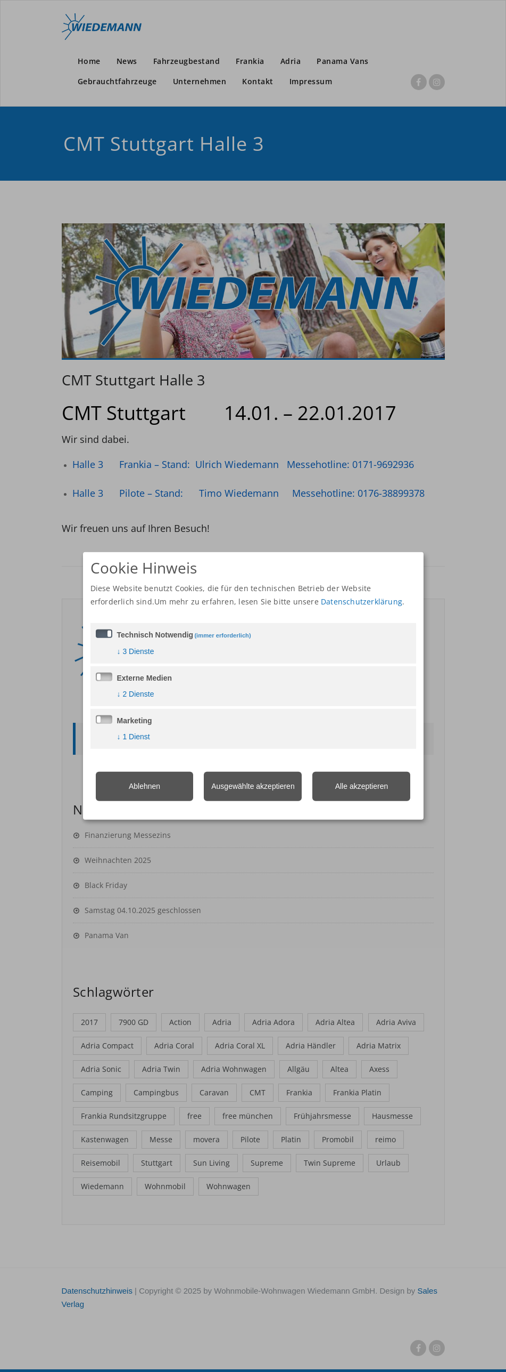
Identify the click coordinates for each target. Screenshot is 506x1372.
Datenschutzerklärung (361, 601)
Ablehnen (144, 785)
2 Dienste (135, 693)
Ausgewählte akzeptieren (252, 785)
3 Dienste (135, 651)
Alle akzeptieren (361, 785)
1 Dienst (133, 736)
